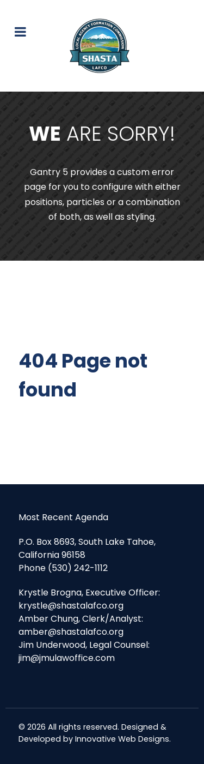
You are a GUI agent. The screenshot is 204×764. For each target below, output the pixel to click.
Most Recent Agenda (63, 517)
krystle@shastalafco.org (70, 605)
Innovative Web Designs (122, 738)
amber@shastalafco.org (70, 631)
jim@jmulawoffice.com (66, 658)
